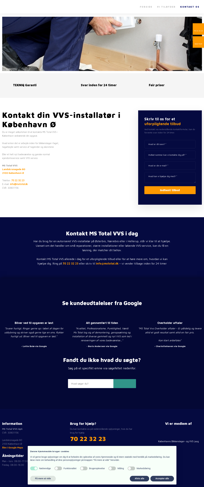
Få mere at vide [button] (43, 478)
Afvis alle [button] (139, 478)
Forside (146, 6)
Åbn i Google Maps (12, 447)
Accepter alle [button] (162, 478)
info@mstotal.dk (19, 184)
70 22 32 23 (17, 180)
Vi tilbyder (166, 6)
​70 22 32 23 (88, 438)
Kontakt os (190, 6)
